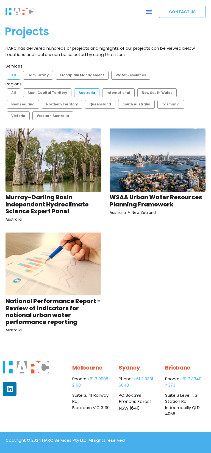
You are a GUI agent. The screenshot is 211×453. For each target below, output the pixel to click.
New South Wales (157, 92)
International (118, 92)
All (13, 75)
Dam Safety (38, 75)
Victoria (18, 115)
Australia (87, 92)
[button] (149, 11)
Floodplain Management (82, 75)
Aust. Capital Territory (47, 92)
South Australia (136, 104)
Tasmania (171, 104)
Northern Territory (62, 104)
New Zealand (23, 104)
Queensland (100, 104)
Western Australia (53, 115)
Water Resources (131, 75)
